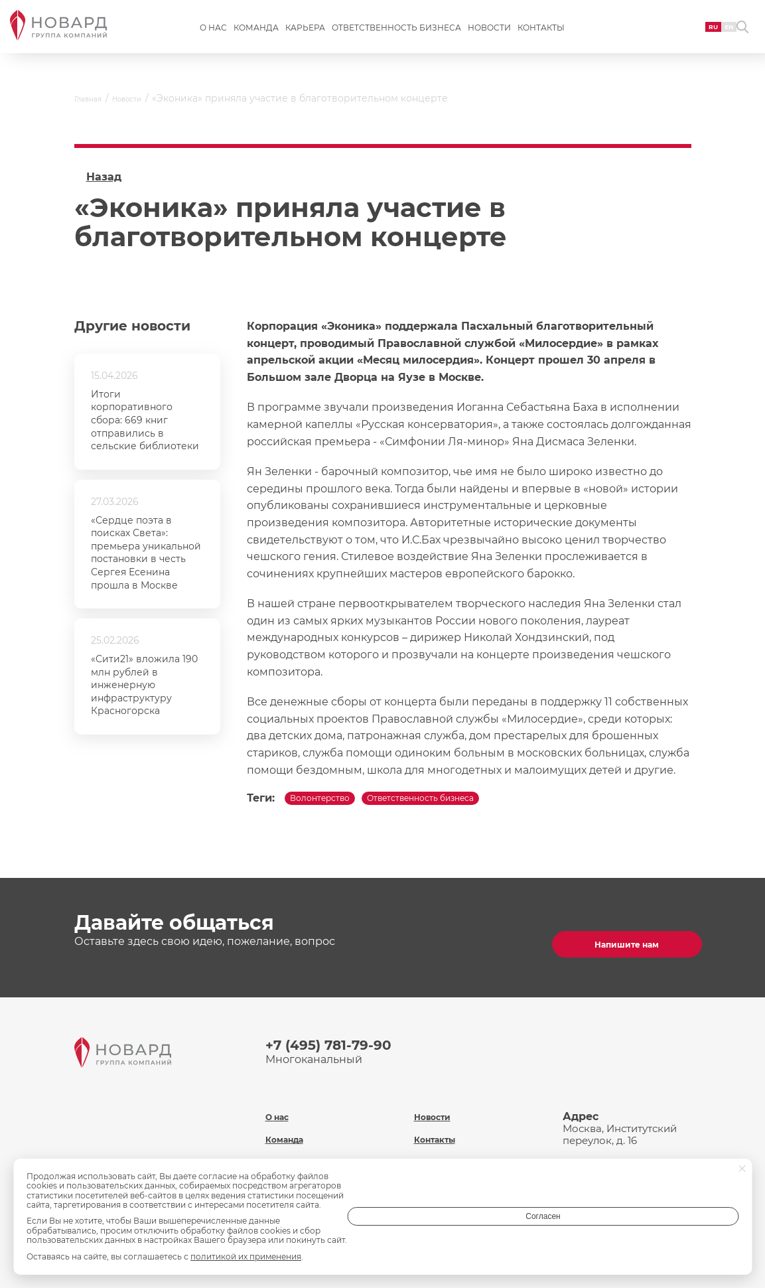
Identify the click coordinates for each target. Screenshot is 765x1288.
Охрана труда (450, 1138)
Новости (489, 37)
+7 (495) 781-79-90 (340, 1042)
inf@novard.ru (641, 1142)
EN (699, 36)
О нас (213, 37)
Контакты (541, 37)
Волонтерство (334, 803)
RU (677, 36)
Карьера (305, 37)
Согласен (685, 1226)
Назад (103, 177)
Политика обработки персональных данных (475, 1167)
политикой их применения (245, 1256)
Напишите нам (622, 940)
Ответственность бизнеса (396, 37)
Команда (256, 37)
